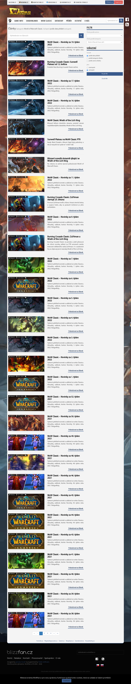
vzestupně (91, 67)
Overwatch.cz (65, 2)
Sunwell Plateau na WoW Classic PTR (63, 140)
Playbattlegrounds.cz (51, 641)
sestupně (90, 70)
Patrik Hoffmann (43, 662)
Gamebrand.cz (79, 641)
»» (57, 633)
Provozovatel (37, 658)
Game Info (18, 20)
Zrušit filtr (105, 78)
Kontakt (26, 658)
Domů (9, 658)
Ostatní (78, 20)
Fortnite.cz (40, 641)
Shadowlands (32, 20)
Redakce (17, 658)
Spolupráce (49, 658)
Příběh (69, 20)
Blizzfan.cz (12, 2)
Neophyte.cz (69, 641)
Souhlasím (66, 681)
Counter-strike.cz (81, 2)
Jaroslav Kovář (20, 662)
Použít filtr (105, 74)
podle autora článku (94, 61)
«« (34, 633)
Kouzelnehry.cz (89, 641)
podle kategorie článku (95, 58)
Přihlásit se (109, 2)
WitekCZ (12, 41)
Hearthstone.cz (37, 2)
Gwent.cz (61, 641)
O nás (87, 20)
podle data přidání (93, 55)
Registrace (118, 2)
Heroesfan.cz (51, 2)
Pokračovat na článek (75, 55)
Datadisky (59, 20)
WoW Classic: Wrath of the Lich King (63, 120)
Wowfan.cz (23, 2)
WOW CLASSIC (46, 20)
